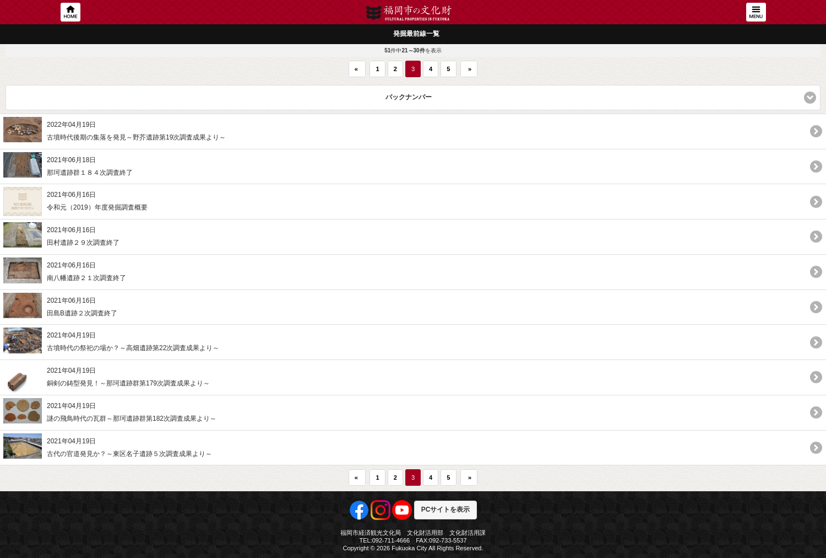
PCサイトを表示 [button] (445, 509)
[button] (413, 97)
